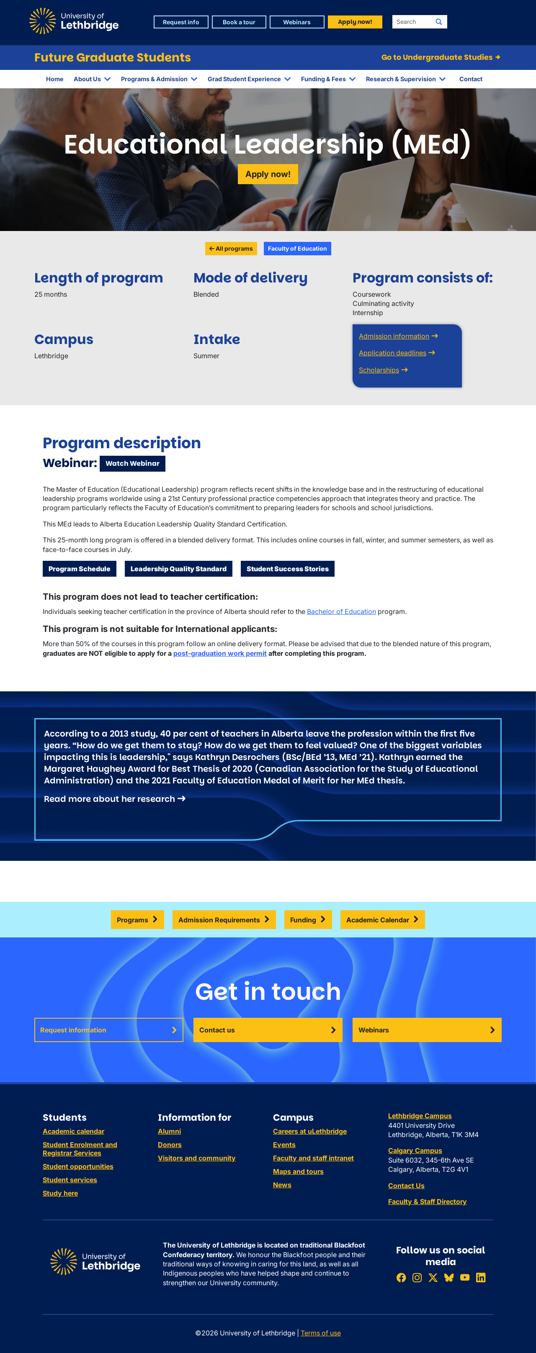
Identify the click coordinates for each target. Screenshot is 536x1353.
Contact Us (406, 1185)
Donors (170, 1144)
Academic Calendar (377, 920)
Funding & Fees (323, 78)
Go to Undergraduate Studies (441, 57)
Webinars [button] (297, 22)
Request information (73, 1030)
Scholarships (379, 370)
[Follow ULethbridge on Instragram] (417, 1277)
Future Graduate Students (112, 57)
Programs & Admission (154, 78)
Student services (70, 1180)
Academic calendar (73, 1131)
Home (55, 78)
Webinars (373, 1030)
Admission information (394, 336)
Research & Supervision (401, 78)
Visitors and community (197, 1158)
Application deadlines (392, 353)
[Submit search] (438, 21)
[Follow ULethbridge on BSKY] (449, 1277)
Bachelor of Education (341, 611)
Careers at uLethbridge (310, 1131)
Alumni (169, 1131)
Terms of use (321, 1333)
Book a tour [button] (239, 22)
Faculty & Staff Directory (427, 1201)
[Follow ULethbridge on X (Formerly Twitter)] (433, 1277)
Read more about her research (109, 799)
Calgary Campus (415, 1150)
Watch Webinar (133, 463)
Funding (303, 920)
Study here (60, 1193)
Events (284, 1144)
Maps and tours (298, 1171)
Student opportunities (78, 1166)
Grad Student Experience (244, 78)
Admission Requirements (219, 920)
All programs (231, 248)
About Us (87, 78)
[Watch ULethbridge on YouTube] (465, 1277)
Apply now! (268, 174)
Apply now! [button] (355, 22)
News (282, 1185)
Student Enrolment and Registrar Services (80, 1148)
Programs (132, 920)
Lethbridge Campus (420, 1116)
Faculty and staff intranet (313, 1158)
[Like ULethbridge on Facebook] (401, 1277)
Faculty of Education (297, 248)
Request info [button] (181, 22)
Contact (470, 78)
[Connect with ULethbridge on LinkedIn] (480, 1277)
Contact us (217, 1030)
